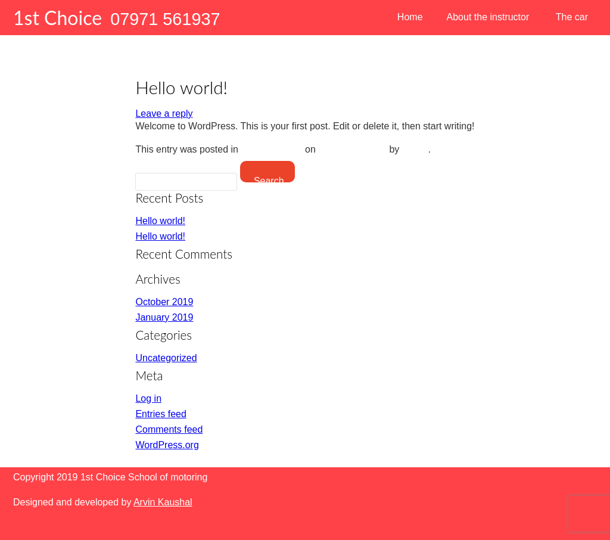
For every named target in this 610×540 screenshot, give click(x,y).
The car (572, 17)
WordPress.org (166, 445)
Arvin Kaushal (162, 502)
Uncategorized (271, 149)
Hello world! (160, 221)
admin (415, 149)
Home (410, 17)
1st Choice (57, 17)
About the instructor (488, 17)
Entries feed (160, 414)
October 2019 (164, 302)
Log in (148, 398)
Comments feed (169, 429)
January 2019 (164, 317)
